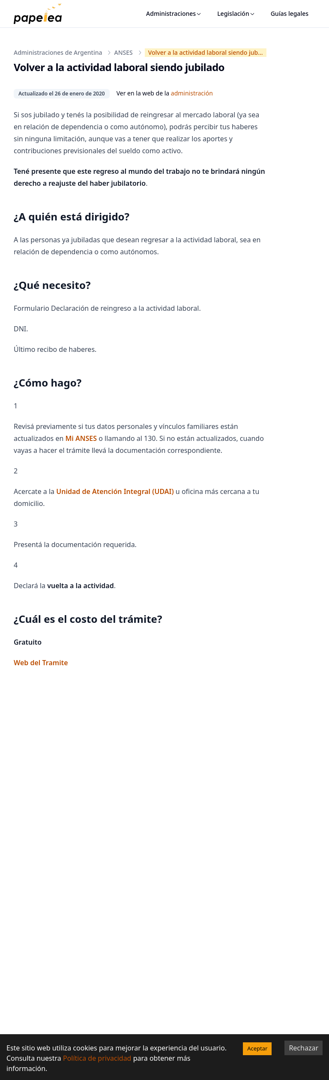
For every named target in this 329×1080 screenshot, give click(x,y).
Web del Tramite (41, 662)
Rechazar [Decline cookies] (303, 1048)
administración (192, 93)
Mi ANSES (81, 438)
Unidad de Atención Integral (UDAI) (114, 491)
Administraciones (174, 13)
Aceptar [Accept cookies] (257, 1048)
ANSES (123, 52)
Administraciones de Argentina (58, 52)
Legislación (236, 13)
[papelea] (42, 13)
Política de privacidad (97, 1058)
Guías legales (289, 13)
